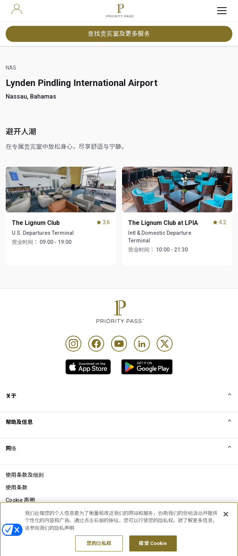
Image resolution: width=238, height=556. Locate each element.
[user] (16, 9)
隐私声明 (16, 513)
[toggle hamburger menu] (222, 10)
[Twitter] (165, 344)
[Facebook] (96, 344)
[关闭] (225, 530)
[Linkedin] (142, 344)
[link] (88, 366)
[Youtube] (119, 344)
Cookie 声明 (20, 500)
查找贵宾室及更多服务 (119, 33)
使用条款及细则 (25, 475)
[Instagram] (73, 344)
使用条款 (16, 487)
